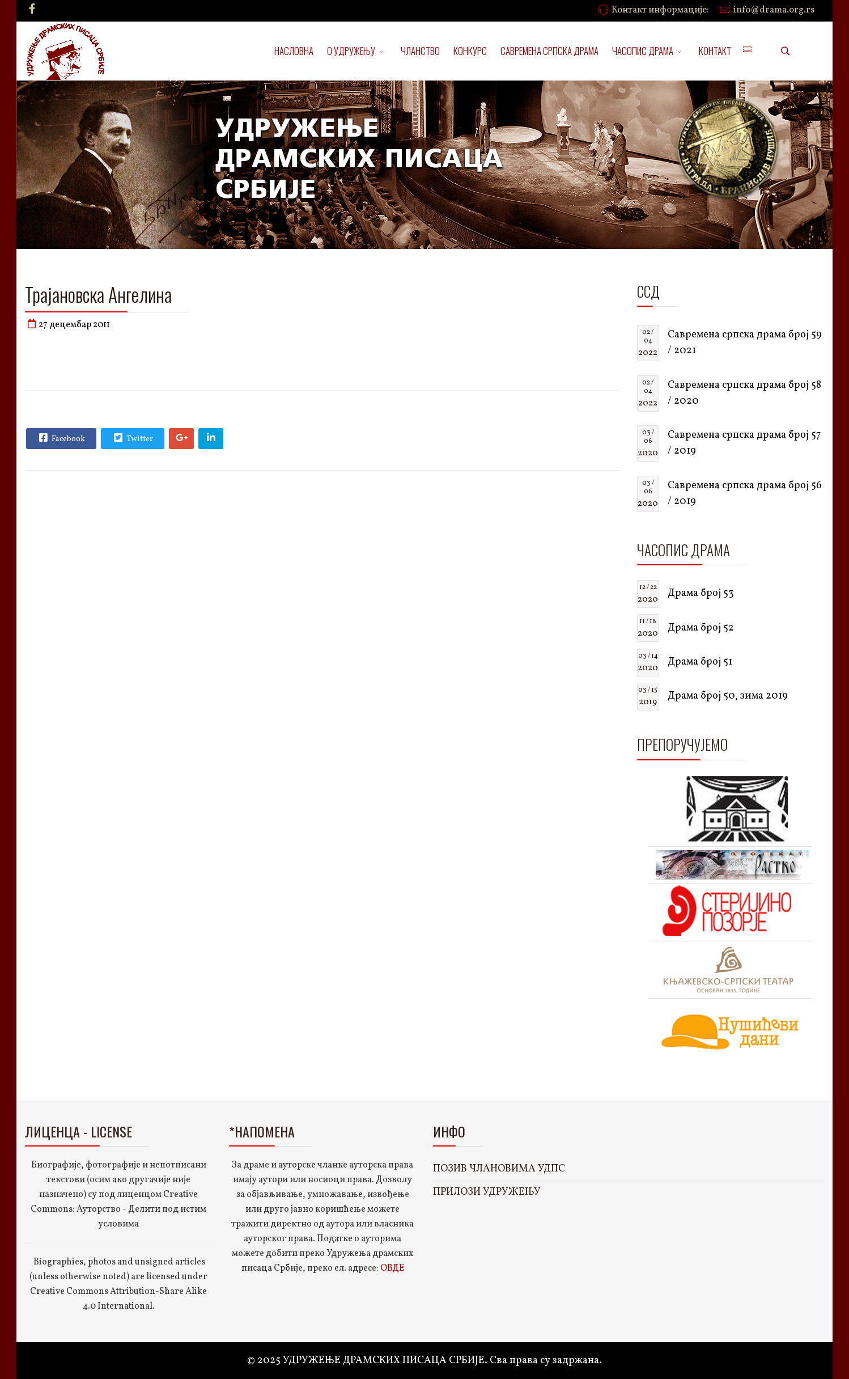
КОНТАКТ (715, 51)
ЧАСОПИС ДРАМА (642, 51)
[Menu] (747, 51)
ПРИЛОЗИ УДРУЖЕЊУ (487, 1192)
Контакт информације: (660, 10)
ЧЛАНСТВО (420, 51)
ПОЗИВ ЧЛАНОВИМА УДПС (499, 1169)
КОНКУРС (470, 51)
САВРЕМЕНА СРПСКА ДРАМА (549, 51)
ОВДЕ (392, 1268)
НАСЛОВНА (293, 51)
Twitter (132, 438)
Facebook (60, 438)
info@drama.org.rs (773, 10)
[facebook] (32, 10)
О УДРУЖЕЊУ (351, 51)
